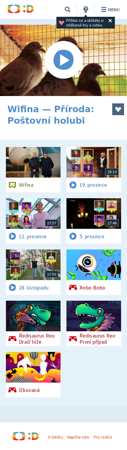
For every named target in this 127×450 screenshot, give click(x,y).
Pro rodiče (103, 437)
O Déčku (55, 437)
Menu (109, 9)
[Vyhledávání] (67, 9)
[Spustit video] (63, 60)
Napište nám (78, 437)
